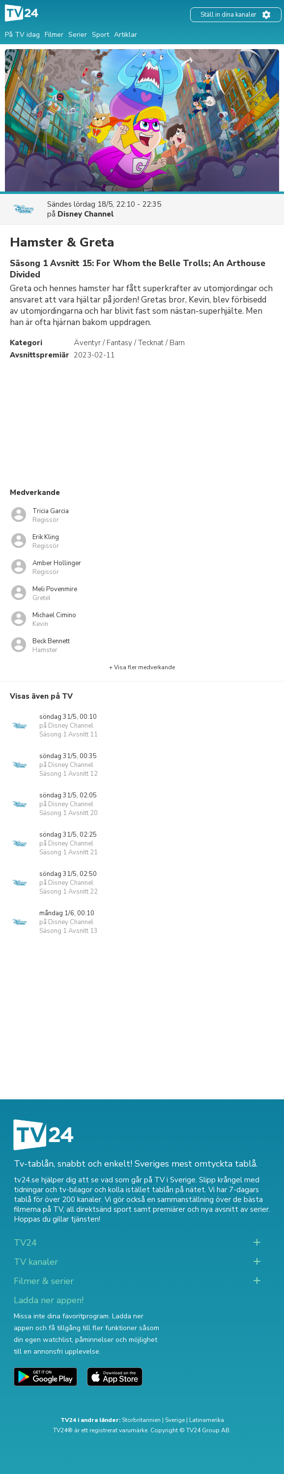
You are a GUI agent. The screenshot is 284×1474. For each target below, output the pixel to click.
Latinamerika (206, 1420)
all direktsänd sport (99, 1209)
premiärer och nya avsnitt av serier (211, 1209)
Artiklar (125, 34)
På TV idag (22, 34)
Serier (77, 34)
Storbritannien (141, 1420)
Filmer (54, 34)
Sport (100, 34)
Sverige (175, 1420)
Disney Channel (85, 214)
